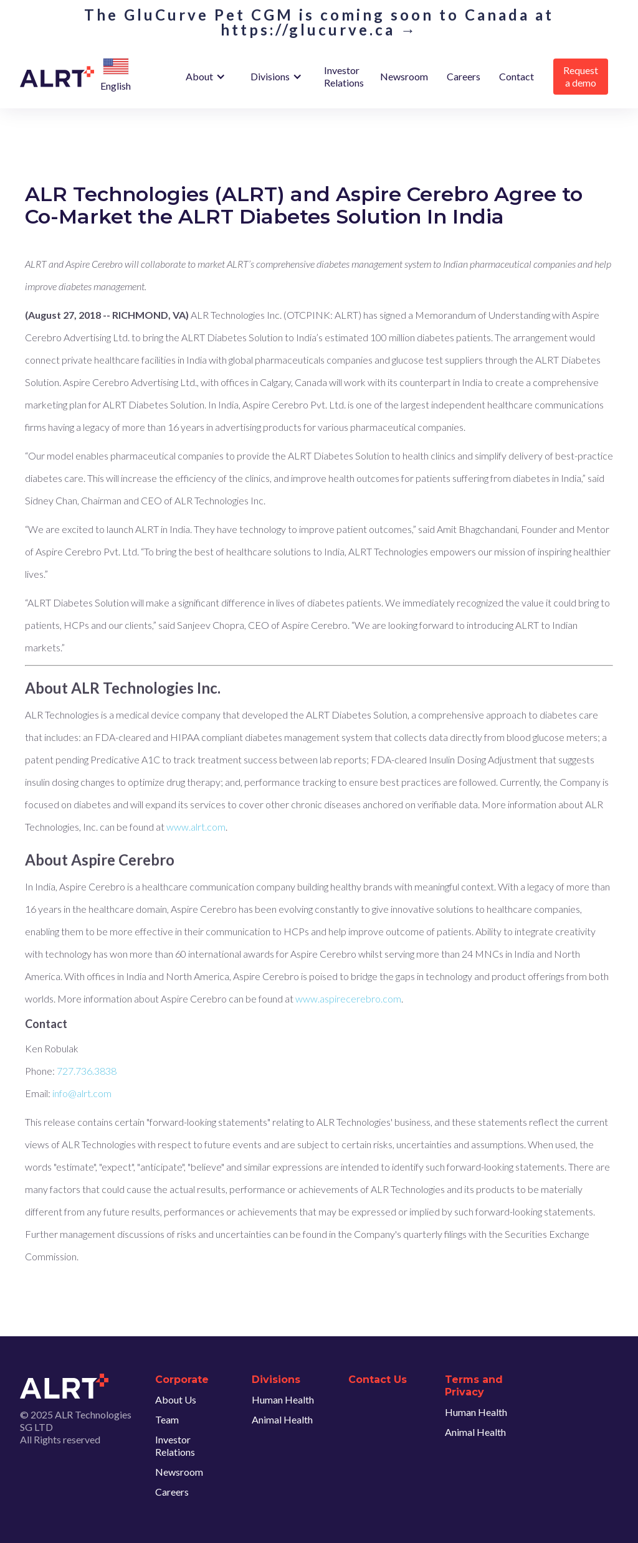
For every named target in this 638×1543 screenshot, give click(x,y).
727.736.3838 (87, 1071)
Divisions (270, 76)
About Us (175, 1399)
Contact (516, 76)
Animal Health (282, 1419)
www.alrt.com (196, 827)
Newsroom (404, 76)
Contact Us (377, 1379)
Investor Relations (344, 76)
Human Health (283, 1399)
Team (167, 1419)
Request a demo (580, 76)
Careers (463, 76)
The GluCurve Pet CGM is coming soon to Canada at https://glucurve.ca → (319, 22)
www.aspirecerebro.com (348, 998)
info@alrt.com (82, 1093)
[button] (115, 67)
